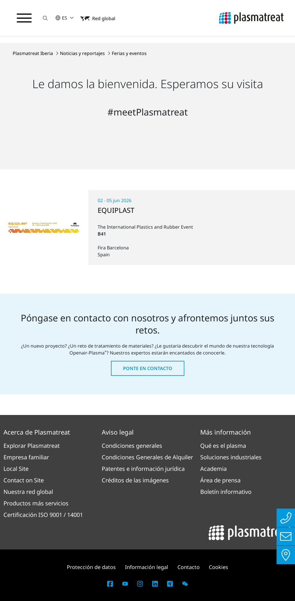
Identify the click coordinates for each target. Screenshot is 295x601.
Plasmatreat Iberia (33, 53)
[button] (45, 18)
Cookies (218, 567)
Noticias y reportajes (83, 53)
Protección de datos (91, 567)
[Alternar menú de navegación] (24, 18)
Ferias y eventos (129, 53)
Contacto (188, 567)
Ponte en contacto (147, 368)
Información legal (146, 567)
